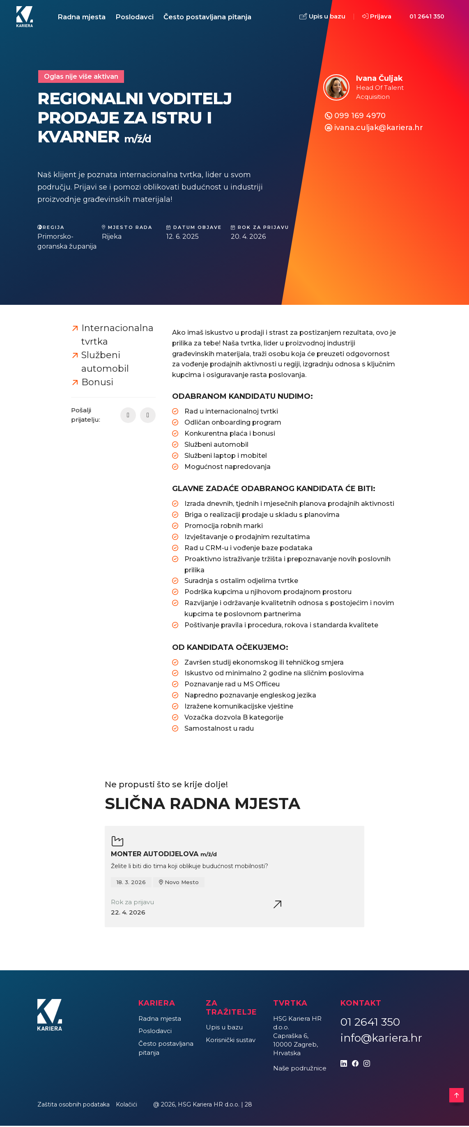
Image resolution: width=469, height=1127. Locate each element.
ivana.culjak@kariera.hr (378, 128)
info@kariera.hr (381, 1039)
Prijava (376, 17)
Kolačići (126, 1105)
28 (248, 1105)
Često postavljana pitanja (213, 17)
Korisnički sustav (230, 1041)
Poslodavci (138, 17)
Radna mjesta (83, 17)
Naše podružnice (299, 1069)
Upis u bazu (322, 17)
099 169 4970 (360, 116)
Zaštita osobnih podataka (73, 1105)
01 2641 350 (426, 17)
